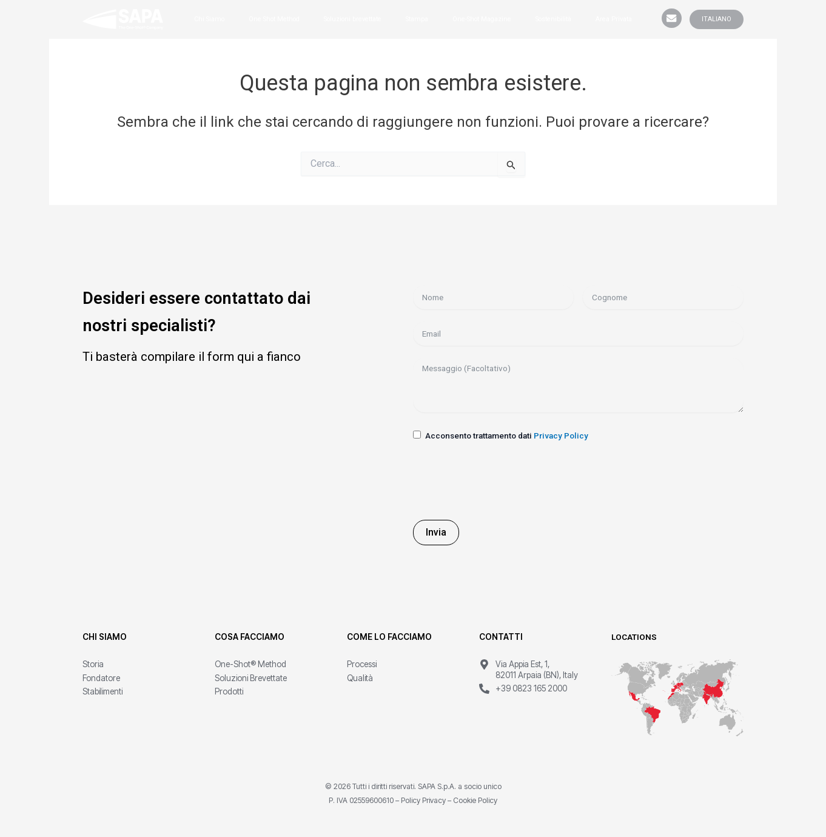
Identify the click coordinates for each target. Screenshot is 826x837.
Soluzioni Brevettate (251, 678)
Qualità (360, 678)
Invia (436, 532)
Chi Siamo (209, 19)
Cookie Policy (475, 800)
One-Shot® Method (250, 664)
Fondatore (101, 678)
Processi (362, 664)
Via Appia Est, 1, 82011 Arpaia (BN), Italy (536, 669)
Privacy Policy (561, 435)
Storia (93, 664)
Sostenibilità (553, 19)
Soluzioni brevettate (352, 19)
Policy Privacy (423, 800)
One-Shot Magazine (481, 19)
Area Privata (614, 19)
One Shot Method (274, 19)
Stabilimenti (102, 691)
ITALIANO (716, 19)
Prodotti (229, 691)
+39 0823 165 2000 (531, 688)
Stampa (417, 19)
